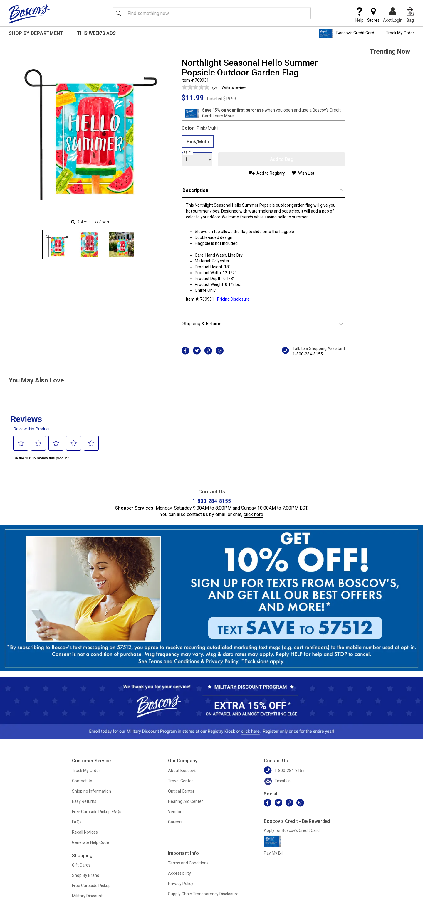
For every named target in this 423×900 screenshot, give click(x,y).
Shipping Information (91, 791)
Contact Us (82, 780)
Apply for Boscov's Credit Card (292, 830)
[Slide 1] (90, 244)
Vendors (176, 811)
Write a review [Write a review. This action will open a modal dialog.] (233, 87)
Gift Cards (81, 865)
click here (253, 514)
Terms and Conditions (188, 863)
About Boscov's (182, 770)
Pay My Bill (273, 853)
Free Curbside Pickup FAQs (96, 811)
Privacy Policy (180, 883)
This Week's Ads (96, 33)
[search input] (211, 13)
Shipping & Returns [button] (201, 323)
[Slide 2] (122, 244)
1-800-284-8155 (308, 354)
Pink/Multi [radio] (198, 141)
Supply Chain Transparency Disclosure (203, 893)
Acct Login (392, 15)
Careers (175, 822)
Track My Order (400, 33)
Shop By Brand (85, 875)
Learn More (223, 116)
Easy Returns (84, 801)
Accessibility (179, 873)
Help (359, 15)
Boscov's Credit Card (346, 33)
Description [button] (195, 190)
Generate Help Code (90, 842)
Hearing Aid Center (185, 801)
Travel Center (180, 780)
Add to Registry (270, 173)
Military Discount (87, 896)
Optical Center (181, 791)
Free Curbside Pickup (91, 885)
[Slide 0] (57, 244)
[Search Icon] (118, 13)
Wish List (306, 173)
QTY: (188, 152)
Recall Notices (85, 832)
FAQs (77, 822)
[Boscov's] (29, 13)
